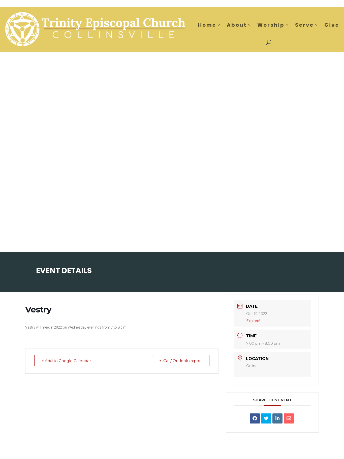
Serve (304, 24)
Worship (271, 24)
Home (207, 24)
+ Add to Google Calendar (66, 360)
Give (331, 24)
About (237, 24)
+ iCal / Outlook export (180, 360)
